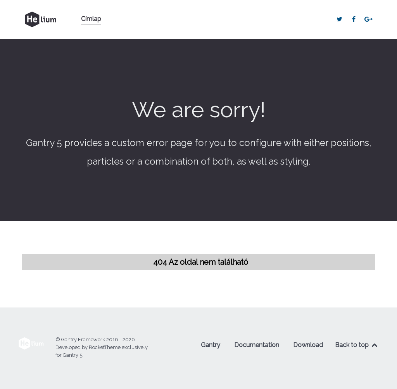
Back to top (356, 345)
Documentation (256, 345)
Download (308, 345)
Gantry (210, 345)
